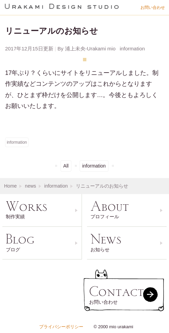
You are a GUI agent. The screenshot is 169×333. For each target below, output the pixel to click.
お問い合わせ (152, 7)
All (66, 166)
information (17, 142)
